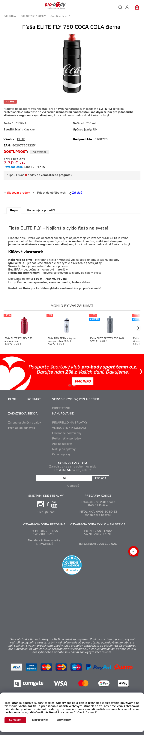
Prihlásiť (100, 478)
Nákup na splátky (64, 449)
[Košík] (137, 7)
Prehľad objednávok (21, 428)
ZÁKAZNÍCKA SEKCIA (23, 413)
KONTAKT (34, 399)
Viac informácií (87, 712)
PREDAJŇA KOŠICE (98, 496)
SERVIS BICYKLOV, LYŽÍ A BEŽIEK (75, 399)
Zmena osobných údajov (24, 422)
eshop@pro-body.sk (98, 515)
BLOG (12, 399)
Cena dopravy (61, 454)
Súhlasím (15, 720)
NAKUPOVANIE (63, 413)
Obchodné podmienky (66, 433)
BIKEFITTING (61, 408)
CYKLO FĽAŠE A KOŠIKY (33, 16)
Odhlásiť (73, 486)
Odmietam (64, 720)
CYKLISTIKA (10, 16)
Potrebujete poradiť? (41, 210)
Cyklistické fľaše (58, 16)
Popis (14, 210)
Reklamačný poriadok (66, 438)
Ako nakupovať (62, 444)
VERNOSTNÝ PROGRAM (69, 428)
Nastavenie (40, 720)
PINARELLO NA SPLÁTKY (69, 422)
